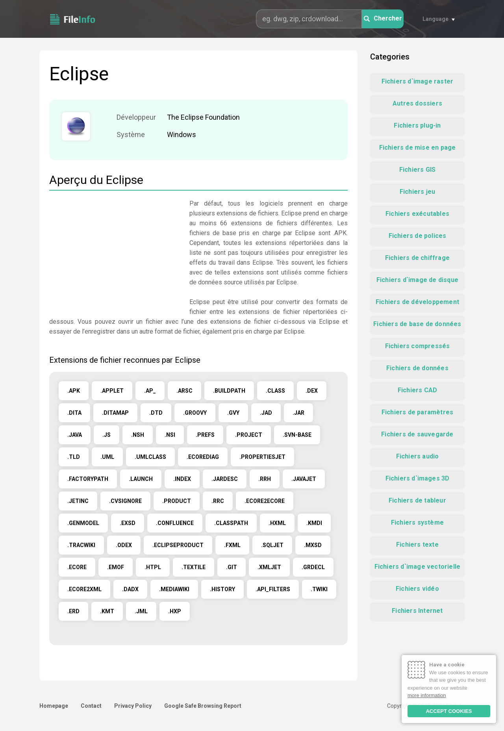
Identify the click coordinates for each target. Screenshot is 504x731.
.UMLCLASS (150, 457)
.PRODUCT (176, 501)
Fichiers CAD (417, 390)
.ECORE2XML (84, 589)
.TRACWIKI (81, 545)
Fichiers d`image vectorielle (417, 566)
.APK (73, 391)
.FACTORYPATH (87, 479)
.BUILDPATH (229, 391)
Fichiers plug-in (417, 125)
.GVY (233, 413)
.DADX (130, 589)
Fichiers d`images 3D (417, 478)
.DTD (156, 413)
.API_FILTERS (273, 589)
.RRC (217, 501)
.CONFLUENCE (175, 523)
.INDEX (182, 479)
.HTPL (153, 567)
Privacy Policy (133, 706)
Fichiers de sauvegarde (417, 434)
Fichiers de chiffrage (417, 258)
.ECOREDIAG (203, 457)
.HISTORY (222, 589)
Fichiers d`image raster (418, 81)
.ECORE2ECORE (265, 501)
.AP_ (150, 391)
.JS (106, 435)
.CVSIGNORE (125, 501)
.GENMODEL (83, 523)
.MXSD (313, 545)
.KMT (107, 611)
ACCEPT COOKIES (449, 711)
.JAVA (74, 435)
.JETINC (78, 501)
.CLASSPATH (231, 523)
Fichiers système (417, 522)
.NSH (137, 435)
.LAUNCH (141, 479)
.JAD (266, 413)
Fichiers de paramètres (417, 412)
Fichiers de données (417, 368)
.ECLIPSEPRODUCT (178, 545)
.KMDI (314, 523)
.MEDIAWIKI (174, 589)
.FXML (232, 545)
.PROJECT (248, 435)
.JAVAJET (303, 479)
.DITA (74, 413)
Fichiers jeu (417, 191)
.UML (107, 457)
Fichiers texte (417, 544)
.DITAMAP (115, 413)
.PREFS (205, 435)
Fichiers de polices (418, 235)
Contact (91, 706)
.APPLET (112, 391)
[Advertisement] (115, 254)
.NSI (170, 435)
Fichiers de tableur (417, 500)
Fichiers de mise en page (417, 147)
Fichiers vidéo (417, 588)
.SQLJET (272, 545)
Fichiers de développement (417, 302)
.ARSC (184, 391)
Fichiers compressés (417, 346)
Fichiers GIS (417, 169)
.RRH (264, 479)
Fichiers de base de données (417, 324)
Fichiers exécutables (417, 213)
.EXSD (127, 523)
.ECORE (77, 567)
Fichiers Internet (417, 610)
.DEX (312, 391)
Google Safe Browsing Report (202, 706)
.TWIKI (319, 589)
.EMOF (115, 567)
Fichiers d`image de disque (417, 280)
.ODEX (124, 545)
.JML (141, 611)
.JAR (298, 413)
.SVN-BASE (297, 435)
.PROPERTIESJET (262, 457)
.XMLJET (269, 567)
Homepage (53, 706)
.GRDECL (313, 567)
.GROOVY (195, 413)
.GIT (231, 567)
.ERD (73, 611)
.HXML (277, 523)
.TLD (73, 457)
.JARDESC (224, 479)
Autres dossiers (417, 103)
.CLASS (275, 391)
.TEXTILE (194, 567)
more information (427, 695)
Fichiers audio (417, 456)
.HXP (174, 611)
